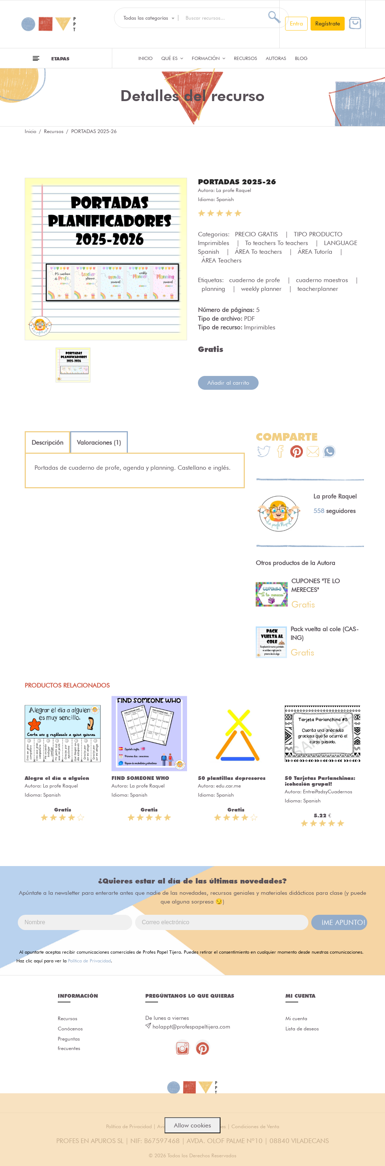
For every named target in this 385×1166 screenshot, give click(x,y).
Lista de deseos (303, 1030)
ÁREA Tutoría (316, 251)
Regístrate (327, 23)
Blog (301, 58)
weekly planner (262, 288)
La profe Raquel (233, 190)
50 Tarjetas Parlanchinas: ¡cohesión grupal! (320, 780)
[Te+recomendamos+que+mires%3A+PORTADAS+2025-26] (280, 452)
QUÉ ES (172, 58)
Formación (208, 58)
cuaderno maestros (323, 279)
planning (214, 288)
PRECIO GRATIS (257, 233)
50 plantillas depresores (232, 778)
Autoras (276, 58)
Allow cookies (192, 1125)
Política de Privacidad (89, 960)
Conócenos (71, 1030)
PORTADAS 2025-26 (240, 181)
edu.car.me (228, 785)
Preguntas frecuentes (70, 1047)
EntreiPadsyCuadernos (327, 791)
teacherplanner (317, 288)
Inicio (145, 58)
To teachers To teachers (277, 242)
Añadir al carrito (228, 382)
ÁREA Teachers (222, 260)
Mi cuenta (297, 1018)
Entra (296, 23)
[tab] (47, 442)
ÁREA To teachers (259, 251)
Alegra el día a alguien (57, 778)
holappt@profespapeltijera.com (191, 1026)
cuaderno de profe (255, 279)
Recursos (245, 58)
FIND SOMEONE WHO (140, 778)
